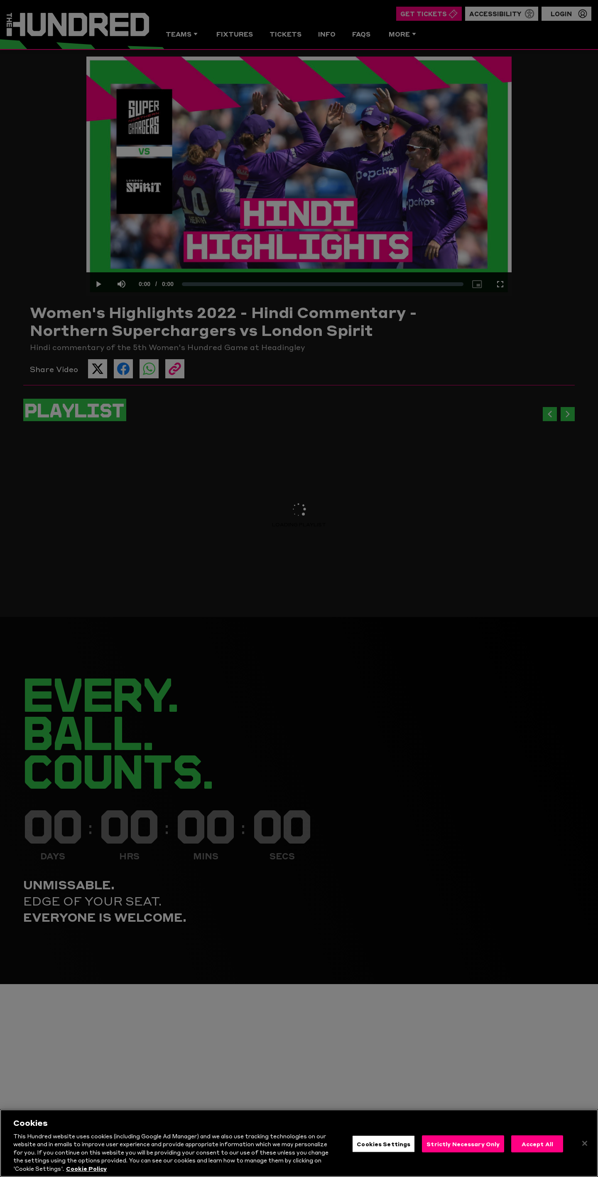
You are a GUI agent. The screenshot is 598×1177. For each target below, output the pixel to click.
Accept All (537, 1150)
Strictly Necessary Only (463, 1150)
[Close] (585, 1149)
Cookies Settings (383, 1150)
